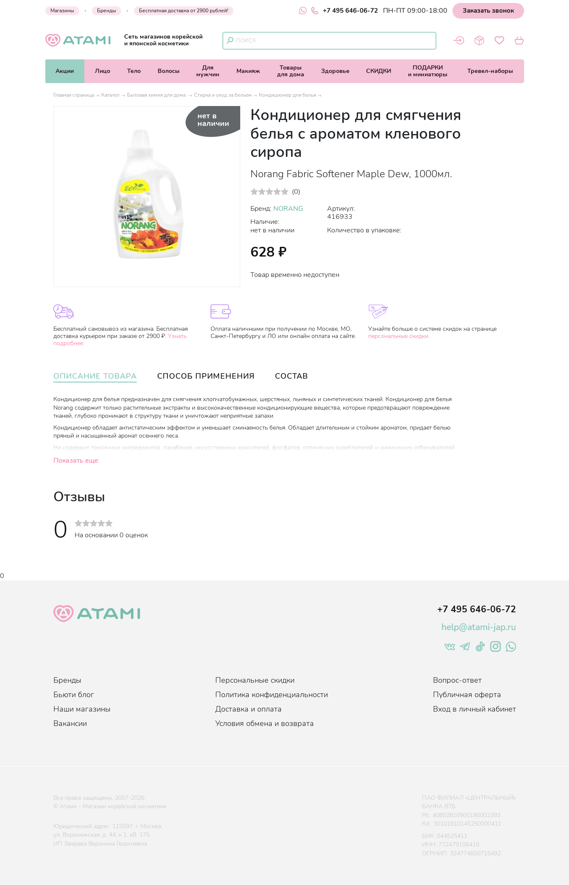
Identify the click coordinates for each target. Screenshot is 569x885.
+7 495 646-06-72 (344, 10)
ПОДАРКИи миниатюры (427, 71)
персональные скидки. (399, 336)
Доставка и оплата (248, 709)
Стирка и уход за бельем (223, 95)
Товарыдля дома (290, 71)
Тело (134, 71)
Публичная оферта (467, 695)
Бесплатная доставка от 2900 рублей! (183, 10)
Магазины (62, 10)
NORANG (288, 208)
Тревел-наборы (490, 71)
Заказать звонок (488, 10)
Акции (65, 71)
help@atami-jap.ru (478, 627)
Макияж (248, 71)
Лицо (102, 71)
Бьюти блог (73, 695)
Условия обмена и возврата (264, 723)
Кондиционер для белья (287, 95)
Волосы (169, 71)
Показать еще (75, 460)
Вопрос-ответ (457, 680)
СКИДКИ (378, 71)
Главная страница (73, 95)
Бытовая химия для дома (157, 95)
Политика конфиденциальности (271, 695)
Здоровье (335, 71)
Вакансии (70, 723)
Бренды (106, 10)
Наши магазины (82, 709)
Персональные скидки (254, 680)
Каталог (110, 95)
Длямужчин (207, 71)
